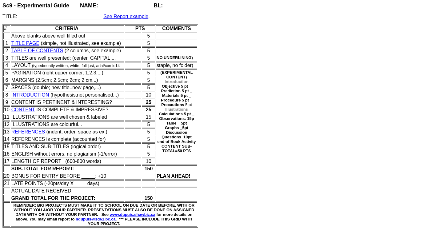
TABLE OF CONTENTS (37, 50)
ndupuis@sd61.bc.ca (96, 219)
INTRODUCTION (30, 94)
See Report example (125, 16)
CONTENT (23, 109)
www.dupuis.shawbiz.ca (132, 214)
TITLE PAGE (25, 43)
